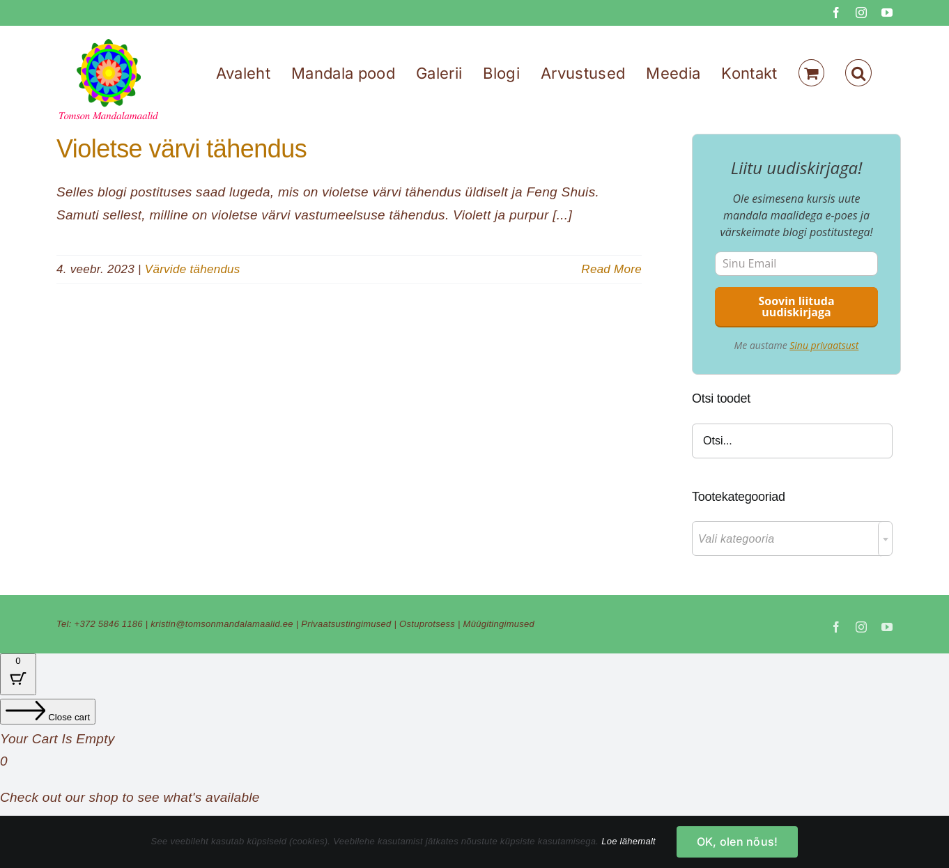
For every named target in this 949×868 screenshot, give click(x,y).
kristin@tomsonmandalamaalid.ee (222, 624)
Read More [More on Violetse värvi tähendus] (611, 269)
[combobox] (792, 538)
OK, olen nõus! (737, 841)
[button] (858, 73)
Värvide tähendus (192, 269)
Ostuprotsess (427, 624)
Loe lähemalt (628, 841)
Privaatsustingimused (346, 624)
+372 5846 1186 (109, 624)
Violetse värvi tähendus (181, 148)
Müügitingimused (499, 624)
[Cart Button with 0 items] (18, 674)
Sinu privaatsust (823, 345)
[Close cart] (47, 711)
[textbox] (792, 539)
